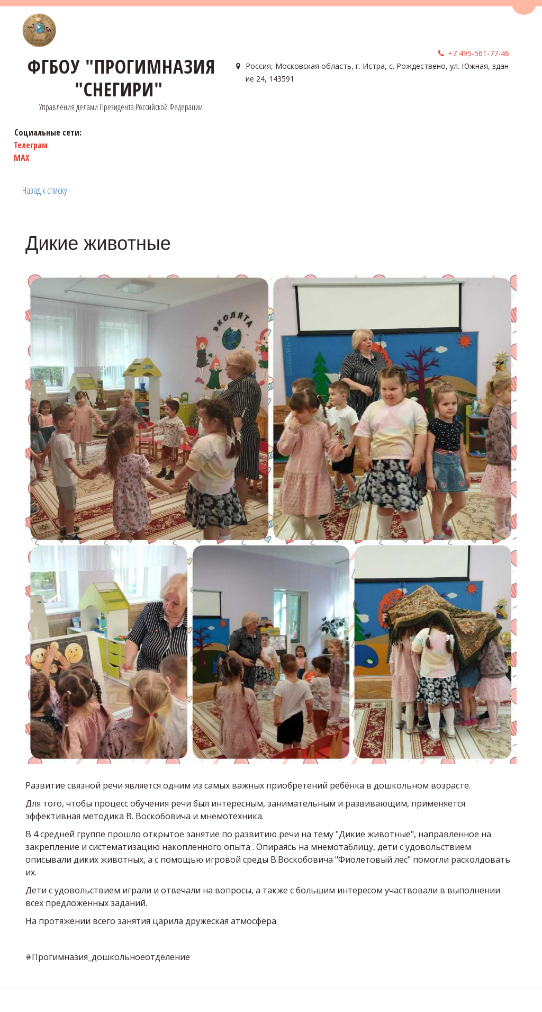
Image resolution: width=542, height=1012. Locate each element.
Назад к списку (44, 190)
